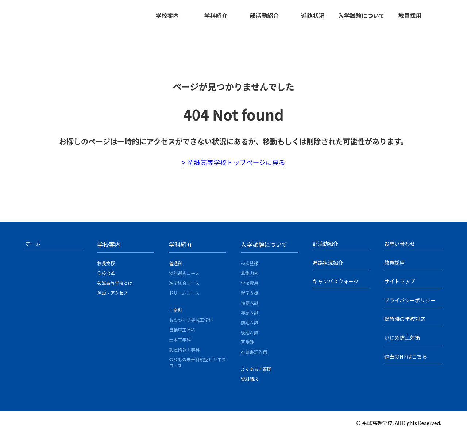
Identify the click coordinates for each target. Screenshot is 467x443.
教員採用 (409, 15)
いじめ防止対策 (402, 340)
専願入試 (249, 316)
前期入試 (249, 325)
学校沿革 (106, 276)
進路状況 (312, 15)
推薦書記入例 (254, 355)
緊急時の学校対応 (404, 321)
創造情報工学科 (184, 353)
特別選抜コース (184, 276)
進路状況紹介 (328, 265)
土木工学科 (180, 343)
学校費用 (249, 286)
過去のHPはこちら (405, 358)
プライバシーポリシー (409, 302)
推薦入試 (249, 306)
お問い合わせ (399, 247)
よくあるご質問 (256, 372)
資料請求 (249, 382)
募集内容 (249, 276)
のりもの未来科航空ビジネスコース (197, 365)
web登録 (249, 266)
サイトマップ (399, 284)
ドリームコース (184, 296)
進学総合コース (184, 286)
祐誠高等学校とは (114, 286)
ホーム (33, 247)
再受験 (247, 345)
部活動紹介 (264, 15)
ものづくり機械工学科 (191, 323)
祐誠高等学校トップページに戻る (236, 165)
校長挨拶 (106, 266)
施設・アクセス (112, 296)
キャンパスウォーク (336, 284)
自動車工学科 (182, 333)
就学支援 (249, 296)
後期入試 (249, 335)
